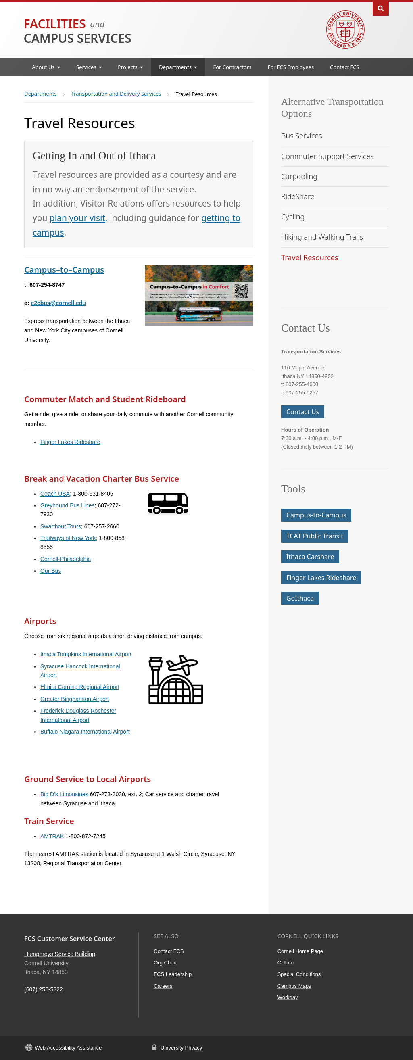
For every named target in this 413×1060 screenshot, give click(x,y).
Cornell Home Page (300, 951)
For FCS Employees (290, 67)
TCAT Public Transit (314, 536)
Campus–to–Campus (64, 269)
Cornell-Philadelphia (65, 559)
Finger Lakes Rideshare (70, 442)
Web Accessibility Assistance (68, 1048)
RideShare (298, 196)
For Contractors (232, 67)
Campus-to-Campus (316, 515)
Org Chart (165, 963)
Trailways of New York (68, 538)
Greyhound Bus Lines (67, 505)
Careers (163, 986)
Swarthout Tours (60, 526)
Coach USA (55, 493)
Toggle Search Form (381, 8)
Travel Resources (309, 257)
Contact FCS (344, 67)
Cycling (293, 216)
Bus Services (301, 135)
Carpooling (299, 176)
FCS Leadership (173, 974)
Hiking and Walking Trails (322, 237)
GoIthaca (300, 598)
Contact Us (302, 411)
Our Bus (50, 571)
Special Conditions (299, 974)
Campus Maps (294, 986)
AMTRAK (52, 836)
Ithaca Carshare (310, 556)
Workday (287, 997)
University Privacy (181, 1048)
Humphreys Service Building (59, 954)
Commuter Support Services (327, 156)
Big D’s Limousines (64, 794)
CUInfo (285, 963)
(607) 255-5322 (43, 989)
